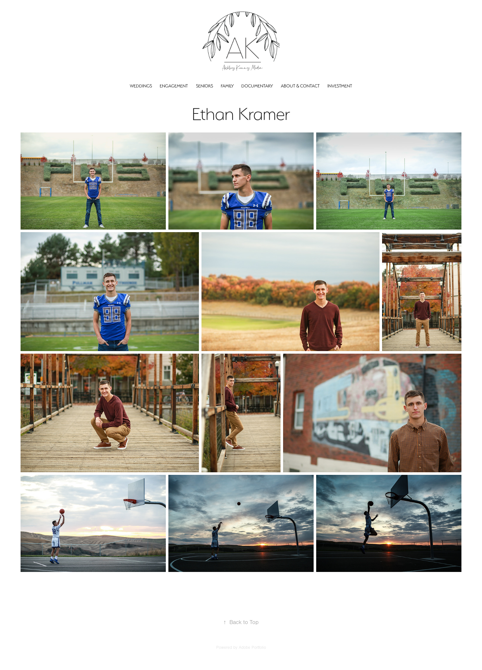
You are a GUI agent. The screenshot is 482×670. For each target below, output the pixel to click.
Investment (339, 86)
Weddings (141, 86)
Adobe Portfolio (252, 647)
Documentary (257, 86)
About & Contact (300, 86)
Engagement (174, 86)
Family (227, 86)
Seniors (204, 86)
